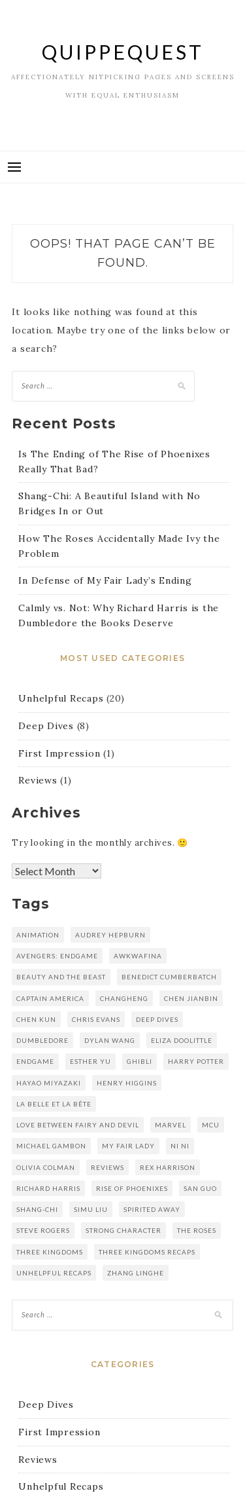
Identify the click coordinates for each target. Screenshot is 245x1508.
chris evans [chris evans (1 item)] (96, 1019)
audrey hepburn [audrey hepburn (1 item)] (110, 935)
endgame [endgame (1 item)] (35, 1061)
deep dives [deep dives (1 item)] (157, 1019)
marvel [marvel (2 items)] (170, 1125)
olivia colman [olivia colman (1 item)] (45, 1167)
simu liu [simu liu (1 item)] (91, 1209)
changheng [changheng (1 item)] (124, 998)
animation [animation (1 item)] (37, 935)
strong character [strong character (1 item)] (123, 1230)
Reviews (37, 780)
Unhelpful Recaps (60, 698)
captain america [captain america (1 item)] (50, 998)
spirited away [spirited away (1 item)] (151, 1209)
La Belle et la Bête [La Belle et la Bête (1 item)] (53, 1104)
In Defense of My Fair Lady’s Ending (104, 580)
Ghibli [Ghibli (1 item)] (139, 1061)
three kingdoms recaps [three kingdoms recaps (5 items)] (147, 1252)
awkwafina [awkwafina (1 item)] (138, 956)
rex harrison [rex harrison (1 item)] (167, 1167)
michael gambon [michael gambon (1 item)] (51, 1146)
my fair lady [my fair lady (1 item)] (128, 1146)
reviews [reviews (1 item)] (107, 1167)
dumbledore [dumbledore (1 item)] (42, 1040)
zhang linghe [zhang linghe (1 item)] (135, 1273)
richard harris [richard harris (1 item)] (48, 1188)
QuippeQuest (123, 52)
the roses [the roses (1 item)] (196, 1230)
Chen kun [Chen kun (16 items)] (36, 1019)
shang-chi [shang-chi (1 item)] (37, 1209)
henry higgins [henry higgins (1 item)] (127, 1083)
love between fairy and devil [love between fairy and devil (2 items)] (77, 1125)
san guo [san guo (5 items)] (200, 1188)
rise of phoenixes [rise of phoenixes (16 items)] (132, 1188)
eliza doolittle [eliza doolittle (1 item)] (181, 1040)
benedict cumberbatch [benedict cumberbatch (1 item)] (169, 977)
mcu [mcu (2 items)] (211, 1125)
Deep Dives (46, 726)
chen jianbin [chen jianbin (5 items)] (191, 998)
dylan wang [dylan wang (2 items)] (109, 1040)
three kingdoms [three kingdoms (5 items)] (49, 1252)
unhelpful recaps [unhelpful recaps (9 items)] (53, 1273)
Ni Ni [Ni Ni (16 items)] (180, 1146)
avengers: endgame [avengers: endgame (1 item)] (57, 956)
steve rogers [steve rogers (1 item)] (43, 1230)
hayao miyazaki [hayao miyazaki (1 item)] (48, 1083)
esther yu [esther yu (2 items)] (90, 1061)
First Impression (59, 753)
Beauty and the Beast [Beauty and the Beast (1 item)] (61, 977)
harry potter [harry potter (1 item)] (196, 1061)
